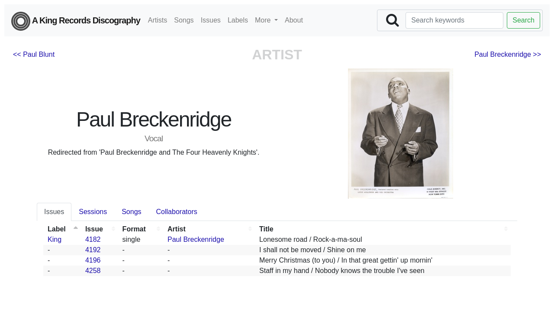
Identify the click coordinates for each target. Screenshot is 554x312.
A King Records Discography (75, 21)
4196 (93, 260)
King (54, 239)
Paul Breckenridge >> (507, 54)
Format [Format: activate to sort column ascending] (134, 229)
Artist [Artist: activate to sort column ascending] (176, 229)
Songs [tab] (131, 211)
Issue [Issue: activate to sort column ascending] (94, 229)
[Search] (454, 20)
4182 (93, 239)
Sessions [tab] (93, 211)
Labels (238, 20)
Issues (211, 20)
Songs (183, 20)
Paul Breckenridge (195, 239)
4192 (93, 250)
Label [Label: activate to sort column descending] (57, 229)
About (294, 20)
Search (523, 20)
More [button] (264, 20)
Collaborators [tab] (176, 211)
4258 (93, 270)
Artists (157, 20)
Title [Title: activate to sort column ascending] (266, 229)
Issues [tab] (54, 211)
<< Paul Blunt (34, 54)
